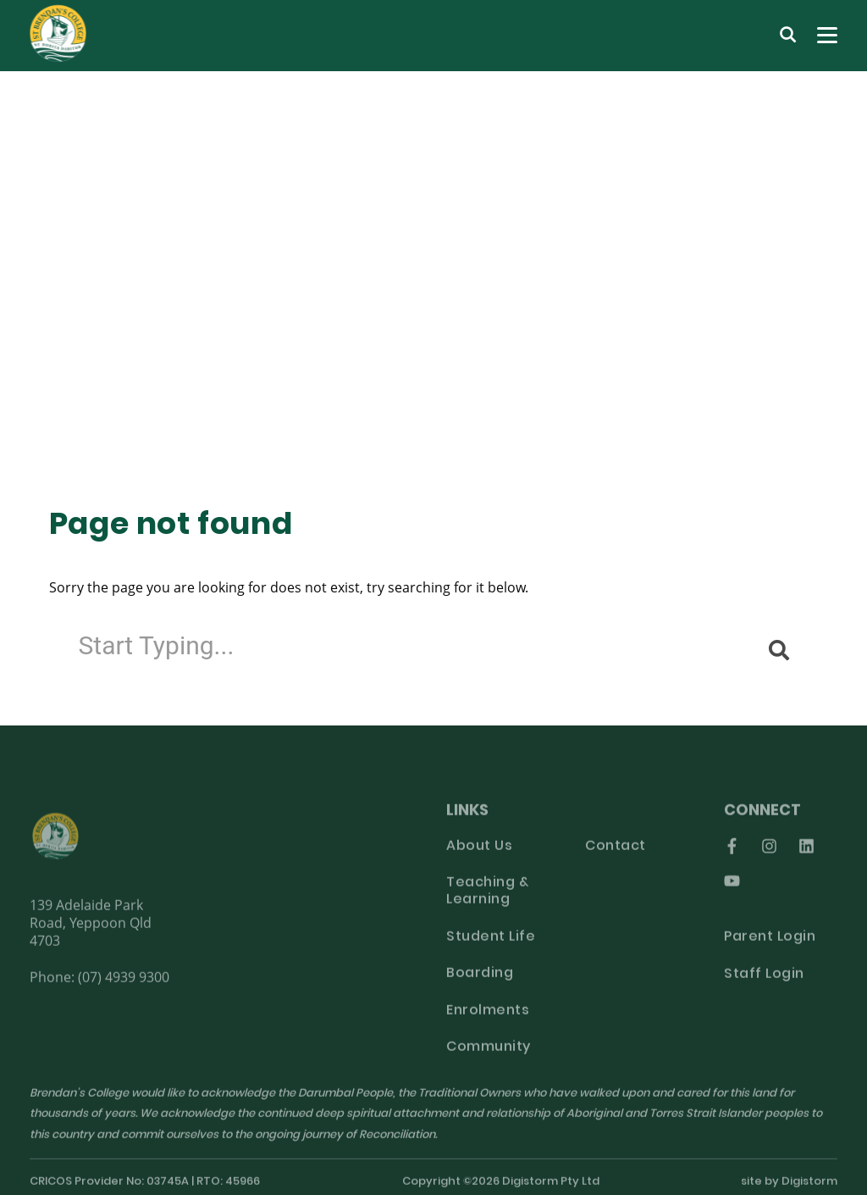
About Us (479, 853)
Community (488, 1054)
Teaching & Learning (487, 898)
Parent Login (769, 944)
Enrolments (487, 1017)
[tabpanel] (433, 268)
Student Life (490, 943)
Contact (615, 853)
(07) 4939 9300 (123, 983)
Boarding (479, 981)
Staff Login (764, 981)
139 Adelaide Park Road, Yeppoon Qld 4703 (91, 928)
